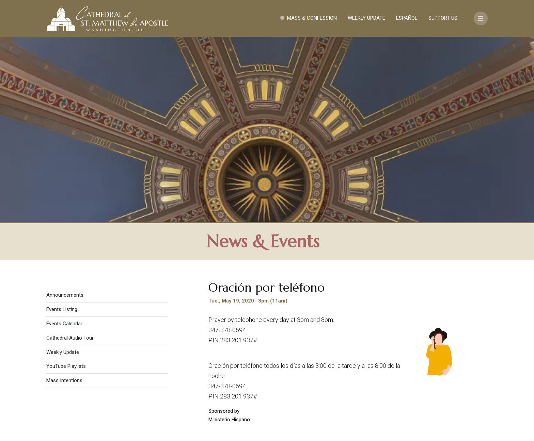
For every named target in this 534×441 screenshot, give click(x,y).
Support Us (442, 18)
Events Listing (61, 127)
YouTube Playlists (66, 183)
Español (407, 18)
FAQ (448, 369)
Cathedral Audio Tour (70, 155)
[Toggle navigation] (481, 18)
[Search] (446, 388)
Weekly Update (366, 18)
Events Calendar (64, 141)
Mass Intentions (64, 198)
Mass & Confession (312, 18)
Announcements (64, 112)
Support (421, 369)
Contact (388, 369)
